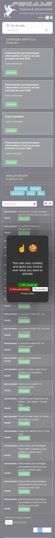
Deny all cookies (19, 289)
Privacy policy (27, 293)
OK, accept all (28, 285)
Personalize (40, 289)
